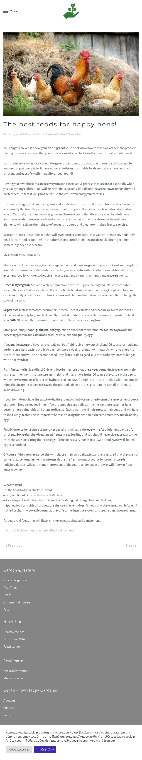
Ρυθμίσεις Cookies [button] (18, 749)
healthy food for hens (59, 530)
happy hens (36, 530)
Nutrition (12, 622)
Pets (79, 134)
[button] (10, 11)
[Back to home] (71, 11)
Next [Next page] (131, 545)
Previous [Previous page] (14, 545)
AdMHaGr (22, 134)
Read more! (13, 661)
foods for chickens (15, 530)
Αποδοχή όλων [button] (45, 749)
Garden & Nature (66, 134)
